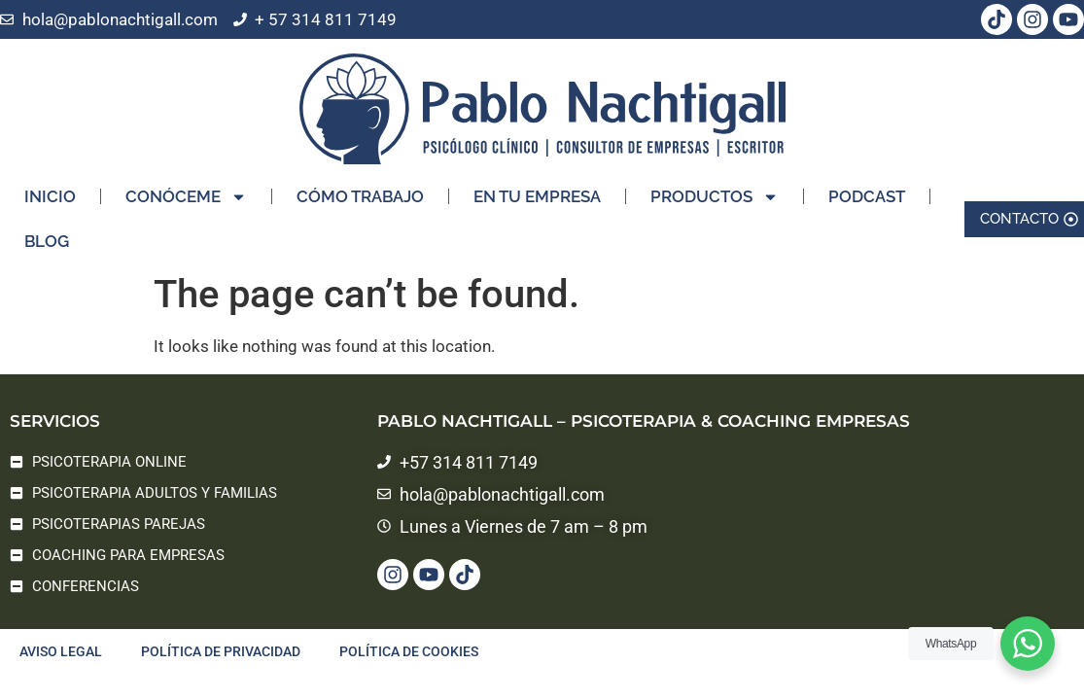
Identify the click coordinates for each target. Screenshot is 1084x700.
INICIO (50, 182)
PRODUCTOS (714, 182)
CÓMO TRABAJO (360, 182)
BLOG (46, 226)
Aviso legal (60, 651)
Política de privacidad (220, 651)
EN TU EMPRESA (537, 182)
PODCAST (866, 182)
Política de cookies (408, 651)
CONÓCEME (186, 182)
